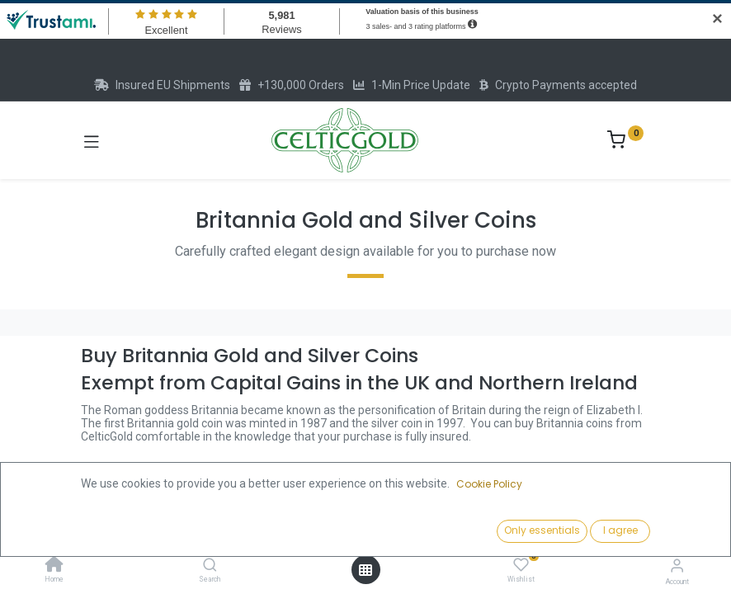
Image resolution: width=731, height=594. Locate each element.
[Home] (54, 566)
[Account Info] (677, 565)
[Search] (210, 566)
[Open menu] (365, 570)
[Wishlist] (521, 565)
